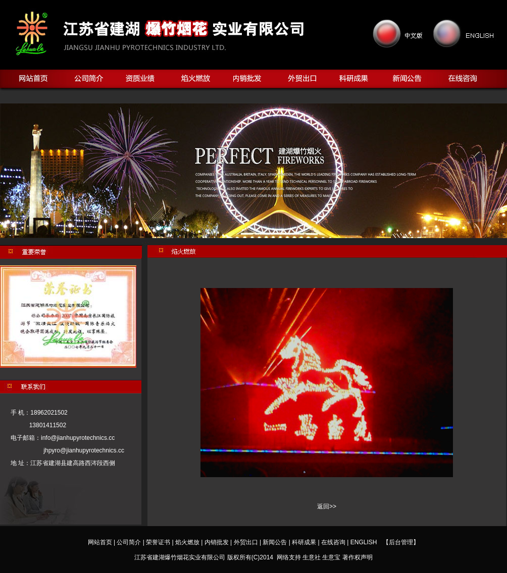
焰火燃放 (187, 542)
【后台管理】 (401, 542)
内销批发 (217, 542)
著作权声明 (357, 557)
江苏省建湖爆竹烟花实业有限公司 (179, 557)
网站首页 (100, 542)
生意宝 (331, 557)
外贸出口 (246, 542)
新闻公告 (275, 542)
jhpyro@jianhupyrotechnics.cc (80, 450)
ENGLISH (363, 542)
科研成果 (304, 542)
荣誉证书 (158, 542)
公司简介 (129, 542)
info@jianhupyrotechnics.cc (78, 437)
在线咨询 (333, 542)
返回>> (326, 506)
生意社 (311, 557)
